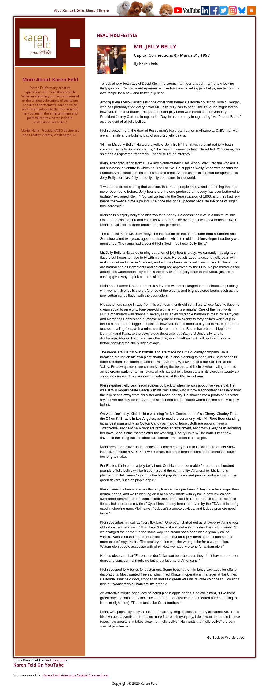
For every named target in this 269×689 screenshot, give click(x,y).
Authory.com (56, 660)
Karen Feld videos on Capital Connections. (76, 675)
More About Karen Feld (50, 79)
